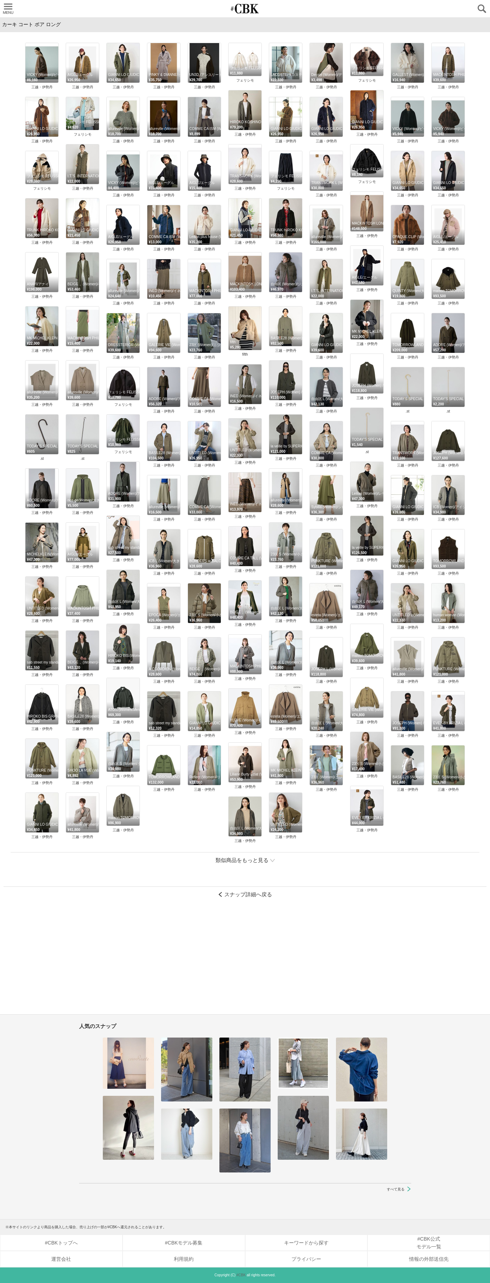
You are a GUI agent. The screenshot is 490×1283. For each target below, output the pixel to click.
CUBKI (245, 8)
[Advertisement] (245, 959)
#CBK (241, 1275)
